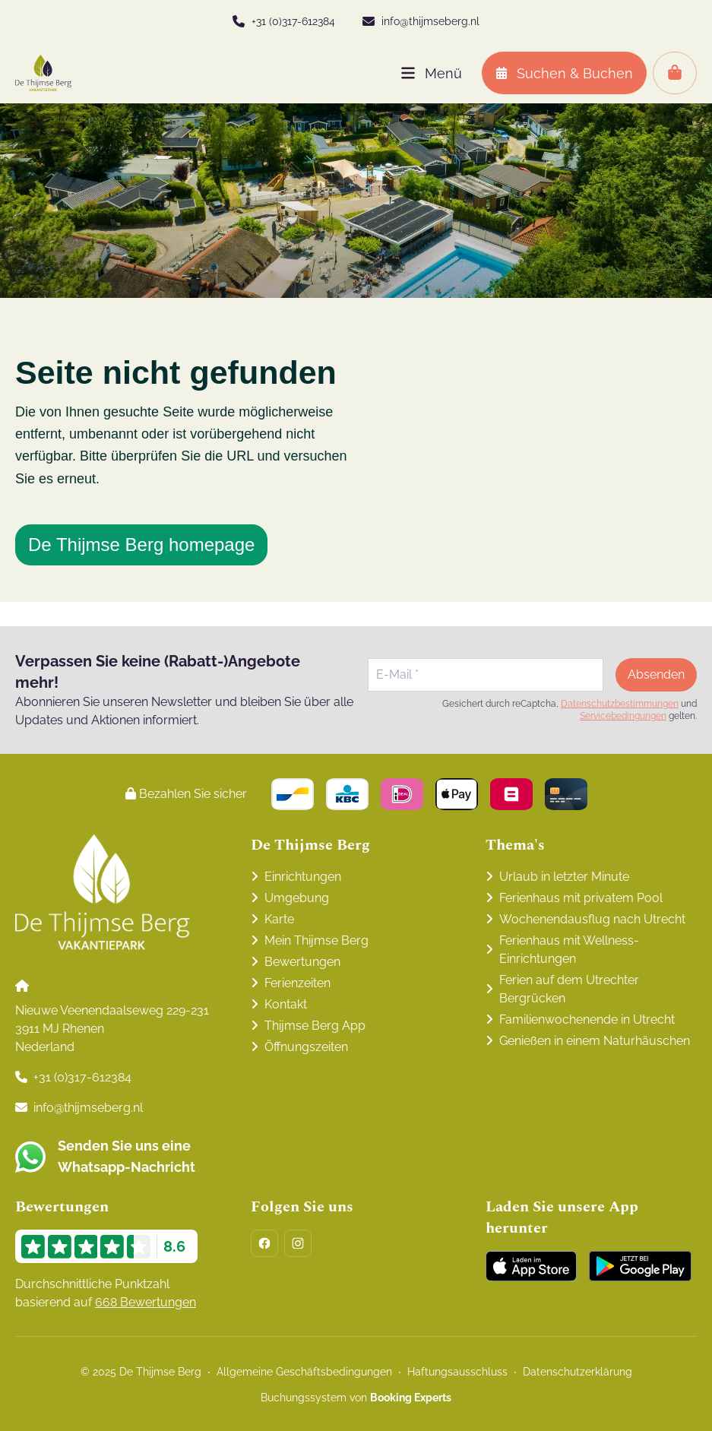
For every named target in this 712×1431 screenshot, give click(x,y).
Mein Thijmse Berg (316, 940)
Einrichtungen (302, 876)
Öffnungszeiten (306, 1047)
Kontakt (285, 1004)
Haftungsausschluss (457, 1372)
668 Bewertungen (145, 1302)
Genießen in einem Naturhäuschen (594, 1041)
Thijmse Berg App (314, 1025)
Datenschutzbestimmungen (620, 703)
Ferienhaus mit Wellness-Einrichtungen (569, 949)
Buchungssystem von (356, 1397)
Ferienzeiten (297, 983)
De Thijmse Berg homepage (141, 544)
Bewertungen (302, 962)
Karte (279, 919)
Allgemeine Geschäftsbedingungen (304, 1372)
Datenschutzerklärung (577, 1372)
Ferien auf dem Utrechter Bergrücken (569, 989)
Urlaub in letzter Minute (564, 876)
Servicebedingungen (623, 716)
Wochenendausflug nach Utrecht (592, 919)
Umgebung (296, 898)
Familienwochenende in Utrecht (587, 1019)
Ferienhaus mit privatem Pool (581, 898)
